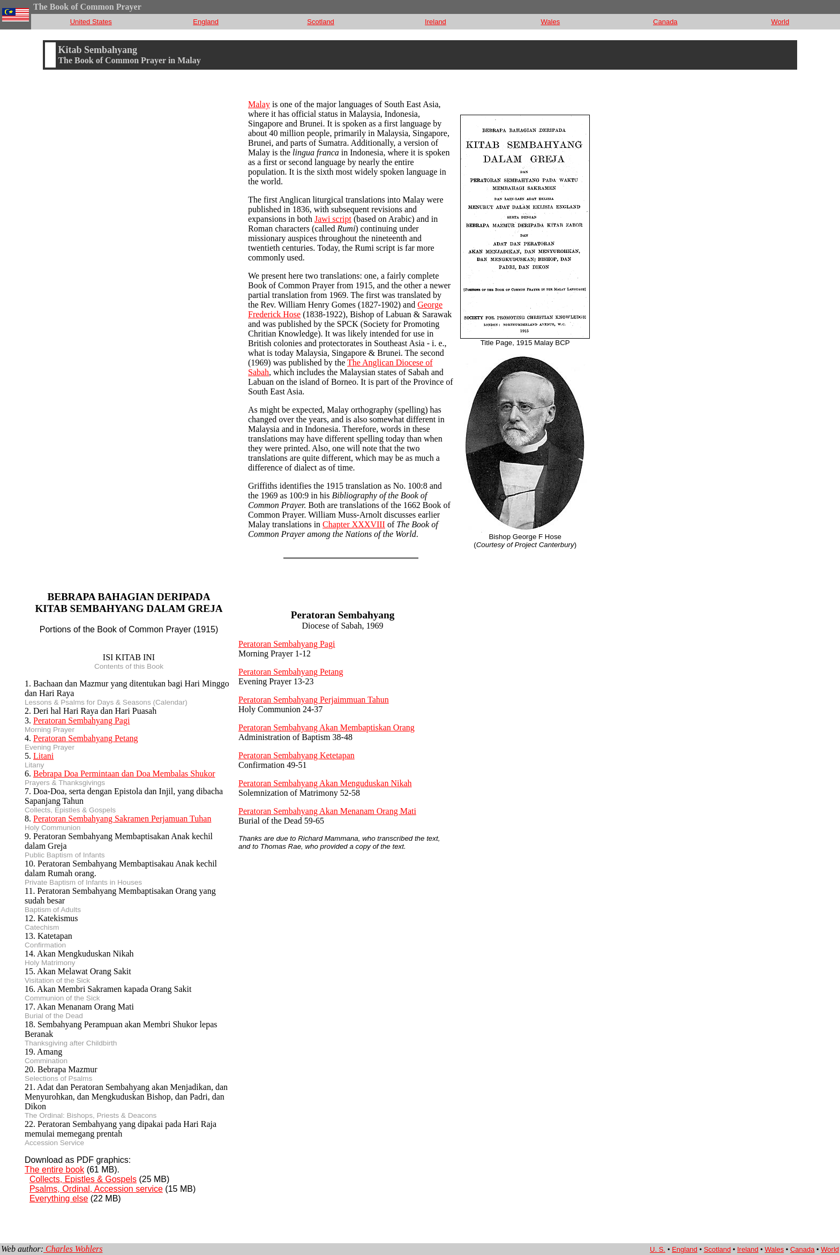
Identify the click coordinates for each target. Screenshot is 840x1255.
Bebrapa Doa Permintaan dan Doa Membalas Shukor (124, 773)
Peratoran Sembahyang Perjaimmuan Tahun (313, 699)
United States (91, 22)
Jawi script (332, 218)
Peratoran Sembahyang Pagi (81, 720)
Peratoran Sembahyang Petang (85, 738)
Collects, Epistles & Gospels (83, 1179)
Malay (259, 104)
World (780, 22)
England (206, 22)
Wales (550, 22)
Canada (665, 22)
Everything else (58, 1198)
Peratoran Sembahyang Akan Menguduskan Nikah (324, 783)
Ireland (435, 22)
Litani (43, 755)
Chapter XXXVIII (353, 524)
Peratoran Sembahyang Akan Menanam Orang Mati (327, 811)
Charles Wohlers (73, 1248)
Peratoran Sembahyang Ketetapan (296, 755)
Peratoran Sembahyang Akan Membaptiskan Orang (326, 727)
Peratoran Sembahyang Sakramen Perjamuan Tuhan (122, 818)
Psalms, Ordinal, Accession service (96, 1188)
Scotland (320, 22)
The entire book (54, 1169)
